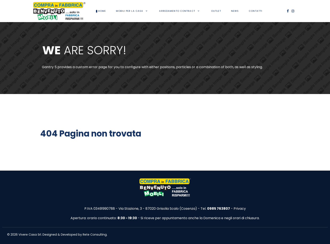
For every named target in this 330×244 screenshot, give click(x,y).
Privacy (240, 208)
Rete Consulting (95, 234)
